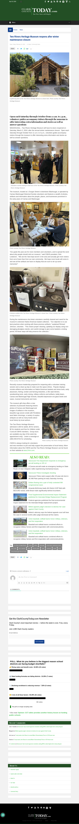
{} (41, 583)
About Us (13, 778)
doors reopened (22, 548)
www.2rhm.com (28, 450)
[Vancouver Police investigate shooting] (20, 475)
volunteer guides (36, 548)
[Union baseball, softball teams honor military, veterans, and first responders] (20, 521)
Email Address (13, 633)
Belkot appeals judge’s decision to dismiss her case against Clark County (33, 731)
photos (59, 548)
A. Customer (12, 744)
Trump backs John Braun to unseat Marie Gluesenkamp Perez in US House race (35, 735)
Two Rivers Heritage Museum (20, 545)
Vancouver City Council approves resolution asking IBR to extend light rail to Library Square (40, 727)
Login (67, 571)
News (23, 30)
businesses (48, 548)
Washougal (42, 545)
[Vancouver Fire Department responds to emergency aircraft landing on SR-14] (20, 463)
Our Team (13, 783)
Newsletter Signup (15, 770)
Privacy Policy (54, 821)
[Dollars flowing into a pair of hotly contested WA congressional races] (20, 485)
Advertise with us (14, 787)
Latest (43, 548)
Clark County (13, 548)
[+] (44, 583)
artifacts (35, 545)
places (29, 548)
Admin (46, 821)
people (54, 548)
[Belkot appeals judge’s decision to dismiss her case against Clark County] (20, 509)
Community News (36, 44)
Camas (30, 545)
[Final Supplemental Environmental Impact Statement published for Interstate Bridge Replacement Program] (20, 497)
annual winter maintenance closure (53, 545)
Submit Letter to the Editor (16, 774)
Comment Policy (14, 792)
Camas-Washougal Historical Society (19, 551)
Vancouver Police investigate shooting (42, 473)
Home (16, 30)
